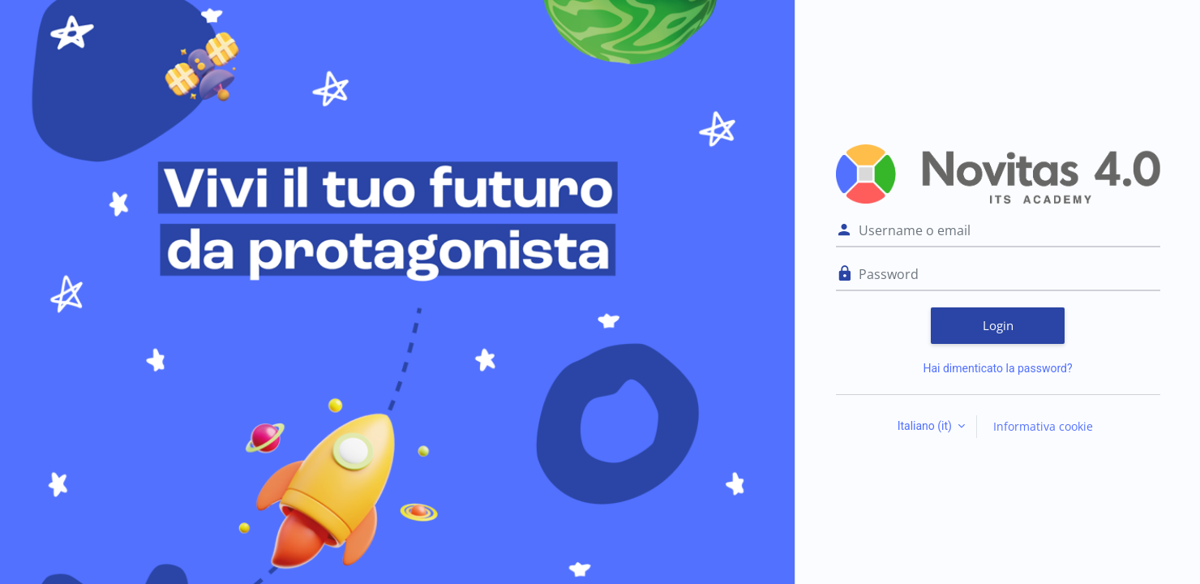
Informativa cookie (1043, 426)
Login (998, 325)
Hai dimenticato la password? (997, 368)
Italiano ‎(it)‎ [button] (926, 425)
